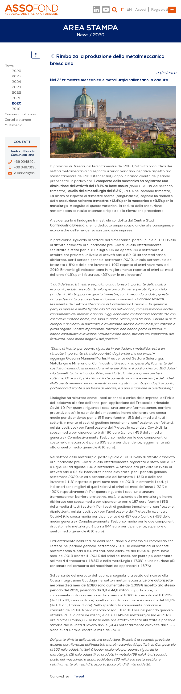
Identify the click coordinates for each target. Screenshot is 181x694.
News (9, 65)
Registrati (159, 9)
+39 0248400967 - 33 (31, 162)
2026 (16, 71)
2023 (16, 87)
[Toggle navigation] (172, 10)
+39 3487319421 (27, 167)
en (129, 9)
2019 (16, 109)
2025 (16, 76)
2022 (16, 93)
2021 (16, 98)
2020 (16, 103)
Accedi (140, 9)
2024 (16, 82)
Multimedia (13, 125)
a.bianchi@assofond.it (30, 173)
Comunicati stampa (20, 114)
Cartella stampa (18, 120)
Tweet (79, 676)
